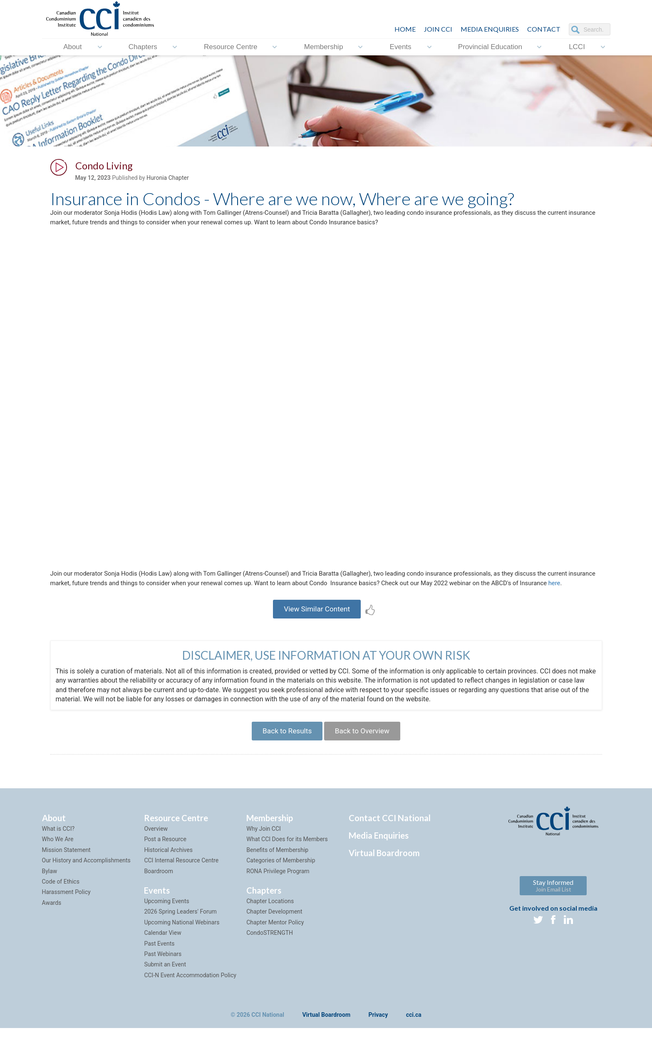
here (95, 602)
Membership (323, 47)
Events (401, 47)
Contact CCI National (390, 843)
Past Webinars (162, 979)
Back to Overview (365, 754)
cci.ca (413, 1040)
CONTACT (543, 29)
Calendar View (162, 957)
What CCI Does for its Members (287, 864)
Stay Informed (553, 910)
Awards (52, 927)
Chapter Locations (270, 926)
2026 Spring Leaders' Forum (180, 936)
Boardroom (158, 896)
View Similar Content (317, 629)
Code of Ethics (60, 906)
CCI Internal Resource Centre (181, 885)
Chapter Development (274, 936)
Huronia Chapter (167, 179)
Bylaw (49, 896)
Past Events (159, 968)
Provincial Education (490, 47)
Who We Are (58, 864)
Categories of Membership (280, 885)
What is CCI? (58, 853)
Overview (156, 853)
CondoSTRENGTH (269, 957)
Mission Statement (66, 875)
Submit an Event (165, 989)
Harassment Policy (66, 917)
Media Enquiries (490, 29)
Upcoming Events (166, 926)
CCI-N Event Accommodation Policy (190, 1000)
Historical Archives (168, 875)
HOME (405, 29)
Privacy (378, 1040)
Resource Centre (231, 47)
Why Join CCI (263, 853)
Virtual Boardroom (384, 878)
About (72, 47)
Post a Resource (165, 864)
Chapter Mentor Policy (275, 947)
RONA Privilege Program (277, 896)
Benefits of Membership (277, 875)
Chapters (143, 47)
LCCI (577, 47)
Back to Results (284, 754)
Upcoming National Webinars (181, 947)
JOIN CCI (438, 29)
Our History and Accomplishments (86, 885)
